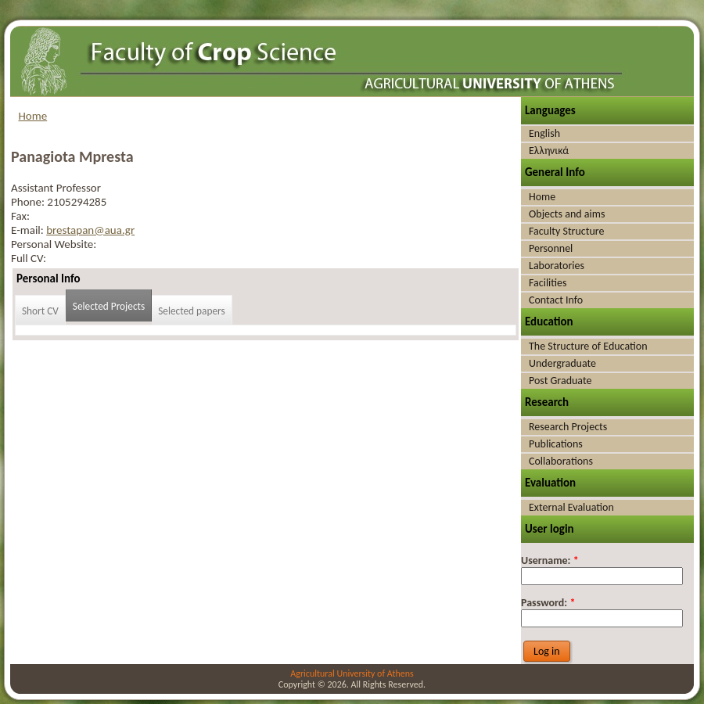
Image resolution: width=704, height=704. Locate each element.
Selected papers (191, 311)
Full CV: (28, 258)
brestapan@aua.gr (90, 230)
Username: (550, 560)
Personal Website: (53, 244)
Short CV (40, 311)
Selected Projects (109, 306)
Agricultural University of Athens (351, 673)
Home (33, 116)
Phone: (29, 202)
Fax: (20, 216)
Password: (548, 602)
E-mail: (28, 230)
